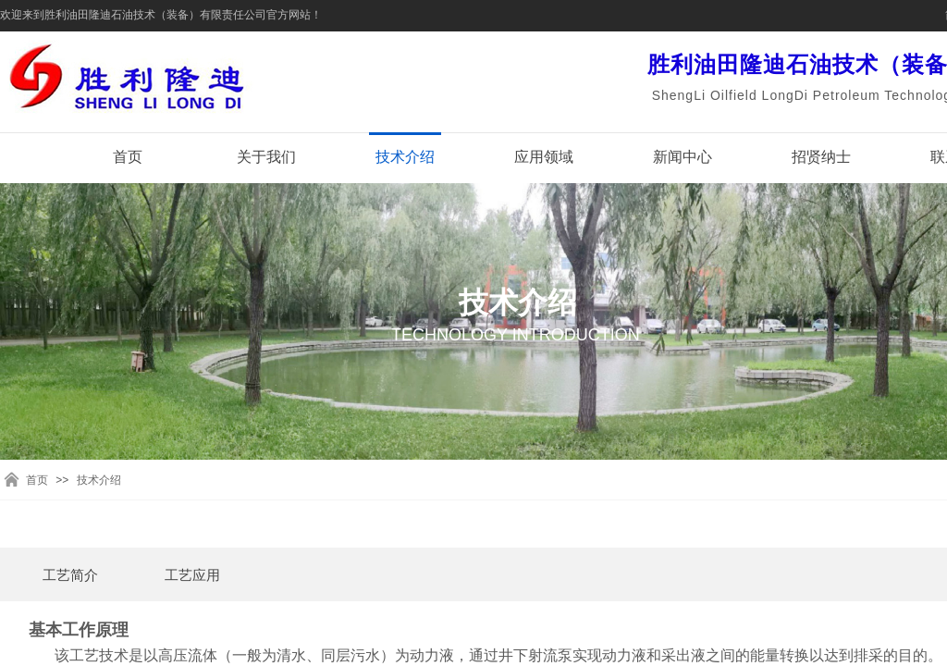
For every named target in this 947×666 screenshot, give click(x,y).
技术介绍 (405, 157)
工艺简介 (70, 575)
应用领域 (543, 157)
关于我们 (266, 157)
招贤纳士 (821, 157)
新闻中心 (682, 157)
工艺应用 (192, 575)
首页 (127, 157)
